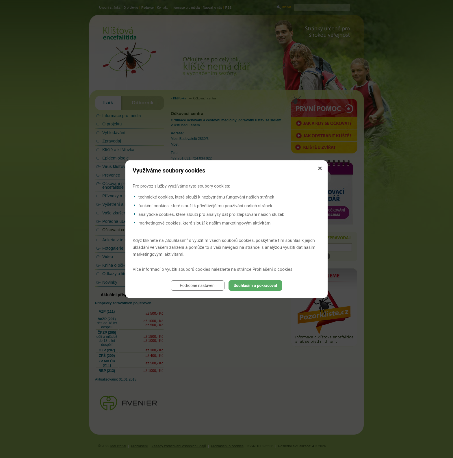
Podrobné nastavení (198, 285)
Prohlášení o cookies (273, 269)
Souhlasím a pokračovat (255, 285)
